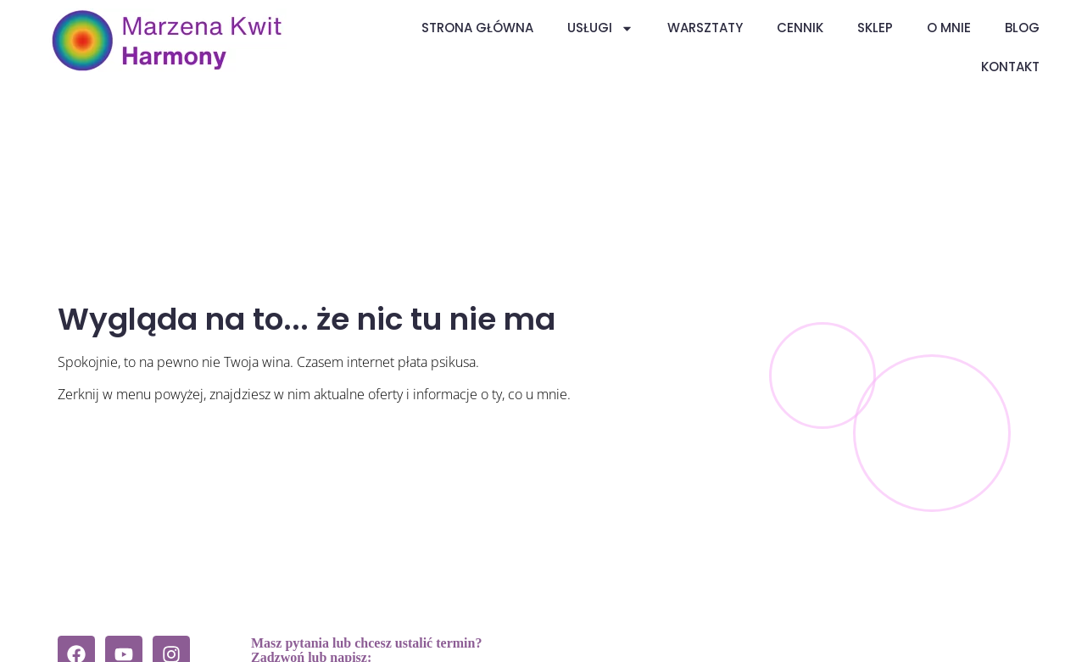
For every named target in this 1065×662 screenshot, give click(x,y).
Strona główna (477, 27)
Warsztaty (705, 27)
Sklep (875, 27)
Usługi (600, 28)
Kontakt (1010, 66)
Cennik (800, 27)
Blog (1022, 27)
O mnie (949, 27)
